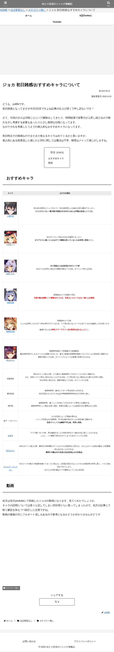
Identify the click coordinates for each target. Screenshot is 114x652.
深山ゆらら (10, 361)
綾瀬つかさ (10, 274)
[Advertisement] (57, 51)
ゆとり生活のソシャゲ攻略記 (57, 4)
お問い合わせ (29, 642)
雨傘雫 (10, 436)
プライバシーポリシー (85, 642)
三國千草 (10, 216)
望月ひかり (10, 451)
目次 (52, 152)
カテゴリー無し (11, 589)
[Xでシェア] (57, 602)
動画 (50, 163)
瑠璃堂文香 (10, 332)
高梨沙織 (10, 303)
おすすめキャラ (56, 158)
